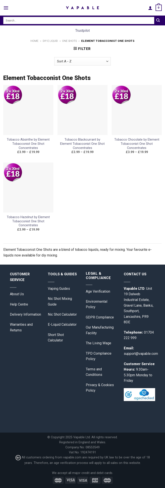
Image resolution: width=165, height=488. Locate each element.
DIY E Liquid (50, 40)
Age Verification (98, 291)
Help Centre (19, 304)
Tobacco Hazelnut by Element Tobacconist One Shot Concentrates (28, 221)
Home (34, 40)
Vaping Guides (59, 288)
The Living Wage (98, 343)
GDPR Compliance (100, 317)
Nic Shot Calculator (62, 314)
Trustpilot (82, 30)
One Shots (69, 40)
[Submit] (158, 20)
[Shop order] (82, 61)
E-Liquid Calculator (62, 324)
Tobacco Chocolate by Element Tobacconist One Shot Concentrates (136, 144)
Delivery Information (25, 314)
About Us (17, 294)
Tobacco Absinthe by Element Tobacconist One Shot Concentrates (28, 144)
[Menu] (6, 7)
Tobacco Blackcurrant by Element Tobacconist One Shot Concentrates (82, 144)
